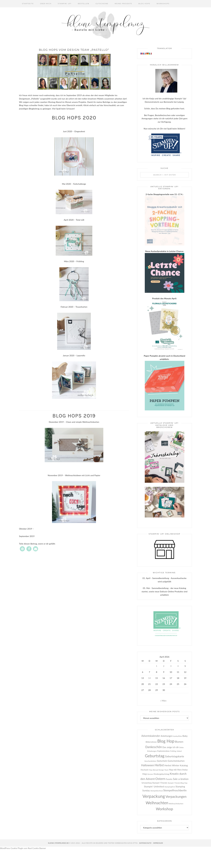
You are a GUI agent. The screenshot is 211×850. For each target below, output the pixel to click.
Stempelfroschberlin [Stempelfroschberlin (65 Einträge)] (175, 790)
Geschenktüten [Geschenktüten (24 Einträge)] (150, 761)
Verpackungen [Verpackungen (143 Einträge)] (176, 797)
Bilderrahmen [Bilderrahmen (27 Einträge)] (151, 742)
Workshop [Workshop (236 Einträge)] (164, 809)
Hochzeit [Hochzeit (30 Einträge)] (144, 770)
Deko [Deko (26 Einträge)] (181, 747)
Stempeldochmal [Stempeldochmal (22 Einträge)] (156, 791)
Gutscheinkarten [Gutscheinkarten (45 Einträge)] (176, 760)
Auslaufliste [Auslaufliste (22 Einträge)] (177, 736)
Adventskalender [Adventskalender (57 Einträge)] (150, 735)
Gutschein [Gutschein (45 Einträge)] (162, 760)
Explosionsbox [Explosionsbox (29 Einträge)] (163, 751)
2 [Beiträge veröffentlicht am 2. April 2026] (163, 666)
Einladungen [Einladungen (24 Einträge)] (152, 751)
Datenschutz (145, 843)
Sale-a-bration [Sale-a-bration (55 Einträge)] (180, 778)
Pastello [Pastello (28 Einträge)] (169, 779)
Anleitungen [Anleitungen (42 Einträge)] (167, 736)
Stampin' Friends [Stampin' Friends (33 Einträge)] (159, 783)
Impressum (158, 843)
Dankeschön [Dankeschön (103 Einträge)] (153, 747)
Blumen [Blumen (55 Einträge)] (179, 741)
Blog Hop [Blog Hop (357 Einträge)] (165, 741)
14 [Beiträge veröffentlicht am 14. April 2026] (149, 678)
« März (163, 700)
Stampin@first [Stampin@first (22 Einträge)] (170, 787)
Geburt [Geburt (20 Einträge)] (179, 751)
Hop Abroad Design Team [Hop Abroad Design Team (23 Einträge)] (158, 770)
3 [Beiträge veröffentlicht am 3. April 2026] (170, 666)
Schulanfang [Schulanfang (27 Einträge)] (147, 783)
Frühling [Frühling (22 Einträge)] (173, 751)
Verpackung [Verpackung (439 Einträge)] (153, 796)
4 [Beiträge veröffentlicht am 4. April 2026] (178, 666)
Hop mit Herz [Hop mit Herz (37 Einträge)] (175, 769)
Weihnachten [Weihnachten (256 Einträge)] (157, 802)
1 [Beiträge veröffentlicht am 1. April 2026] (156, 666)
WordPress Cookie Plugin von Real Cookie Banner (23, 848)
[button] (22, 548)
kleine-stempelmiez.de (58, 843)
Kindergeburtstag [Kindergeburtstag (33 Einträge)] (161, 774)
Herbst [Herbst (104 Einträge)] (159, 765)
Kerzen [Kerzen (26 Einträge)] (150, 774)
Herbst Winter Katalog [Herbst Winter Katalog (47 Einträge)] (176, 765)
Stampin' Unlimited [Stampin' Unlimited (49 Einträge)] (154, 786)
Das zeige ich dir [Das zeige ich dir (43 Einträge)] (170, 747)
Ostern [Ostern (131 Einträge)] (160, 779)
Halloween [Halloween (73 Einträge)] (147, 765)
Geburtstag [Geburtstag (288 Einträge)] (154, 755)
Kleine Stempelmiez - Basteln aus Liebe (105, 25)
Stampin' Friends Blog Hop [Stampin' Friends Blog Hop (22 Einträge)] (177, 783)
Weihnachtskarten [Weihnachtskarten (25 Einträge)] (176, 803)
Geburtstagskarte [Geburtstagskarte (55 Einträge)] (174, 756)
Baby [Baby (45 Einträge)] (185, 736)
